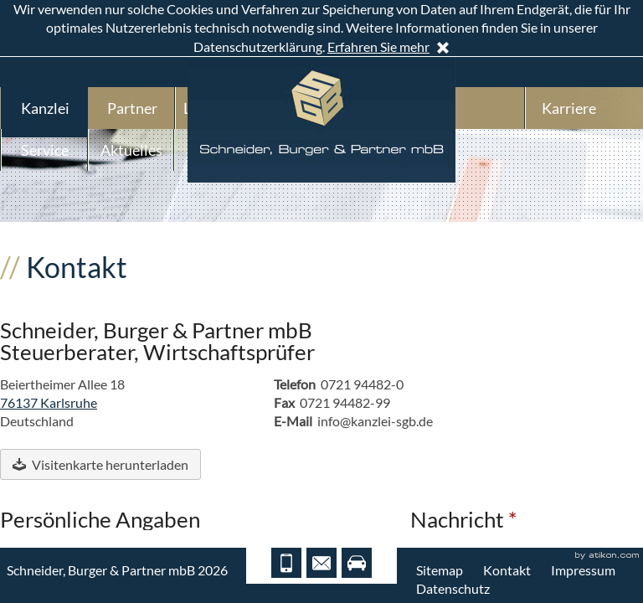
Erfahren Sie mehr (378, 46)
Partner (132, 108)
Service (45, 150)
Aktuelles (131, 150)
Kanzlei (45, 108)
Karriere (569, 108)
